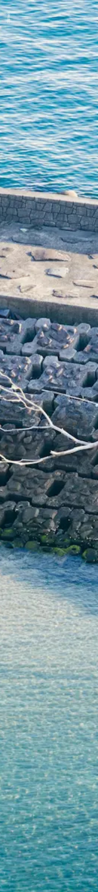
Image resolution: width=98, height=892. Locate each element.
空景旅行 (8, 15)
